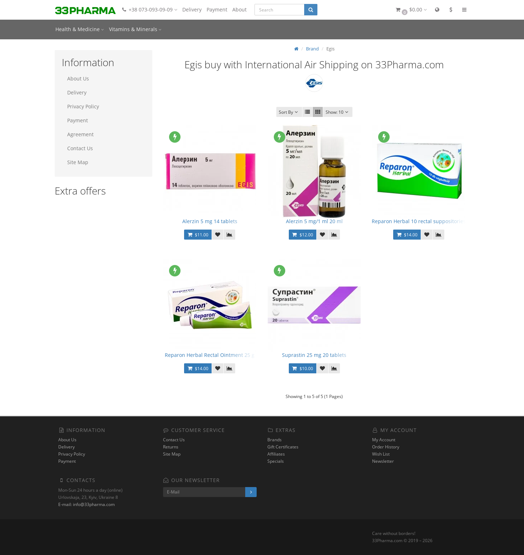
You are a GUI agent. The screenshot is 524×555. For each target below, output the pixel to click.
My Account (383, 440)
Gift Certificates (282, 447)
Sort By (289, 112)
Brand (312, 48)
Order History (385, 447)
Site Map (77, 162)
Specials (275, 461)
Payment (217, 9)
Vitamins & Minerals (135, 29)
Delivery (192, 9)
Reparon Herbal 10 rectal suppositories (419, 221)
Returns (170, 447)
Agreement (80, 134)
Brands (274, 440)
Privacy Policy (83, 106)
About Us (78, 78)
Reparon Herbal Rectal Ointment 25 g (209, 355)
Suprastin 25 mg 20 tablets (314, 355)
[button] (410, 10)
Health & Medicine (79, 29)
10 (338, 112)
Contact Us (80, 148)
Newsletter (383, 461)
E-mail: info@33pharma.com (86, 504)
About (239, 9)
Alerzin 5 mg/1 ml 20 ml (314, 221)
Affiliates (276, 454)
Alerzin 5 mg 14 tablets (209, 221)
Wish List (381, 454)
